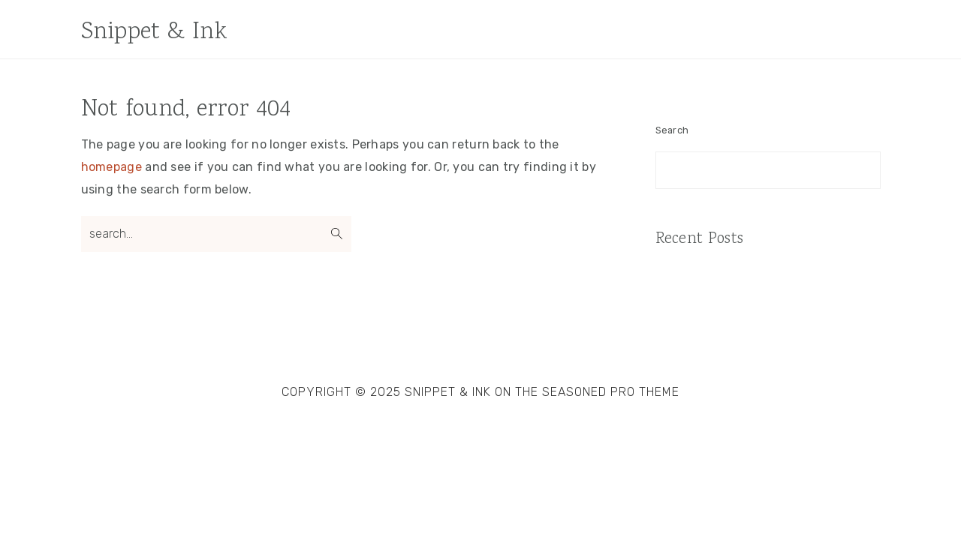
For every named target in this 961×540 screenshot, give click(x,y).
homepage (111, 167)
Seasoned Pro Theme (610, 392)
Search (672, 130)
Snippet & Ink (154, 33)
